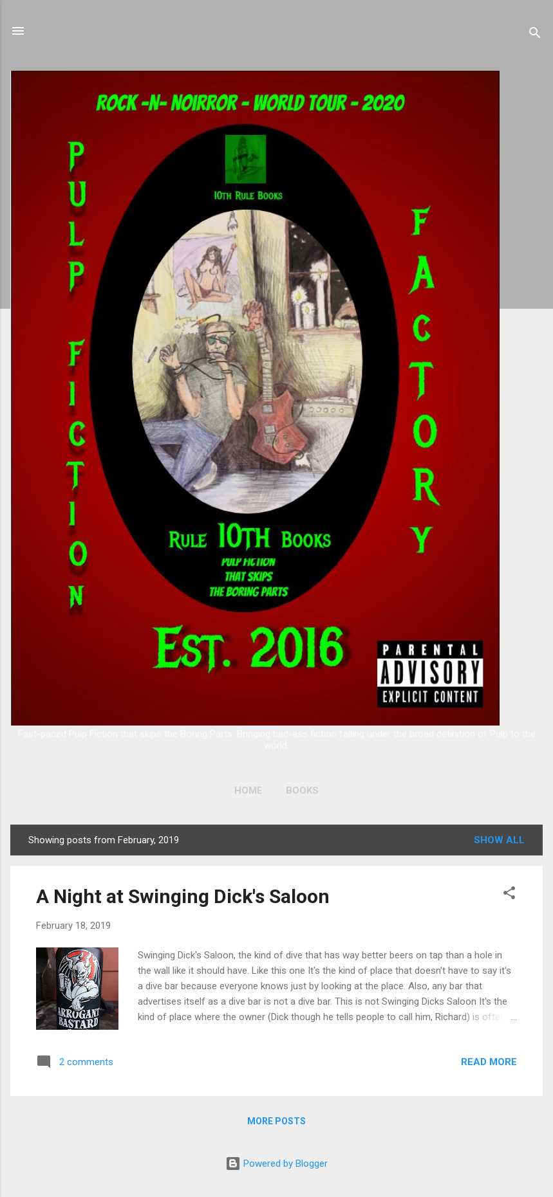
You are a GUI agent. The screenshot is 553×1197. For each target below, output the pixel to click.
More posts (276, 1121)
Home (248, 790)
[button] (509, 895)
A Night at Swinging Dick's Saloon (183, 896)
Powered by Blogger (276, 1163)
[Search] (535, 35)
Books (302, 790)
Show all (499, 840)
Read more (489, 1062)
